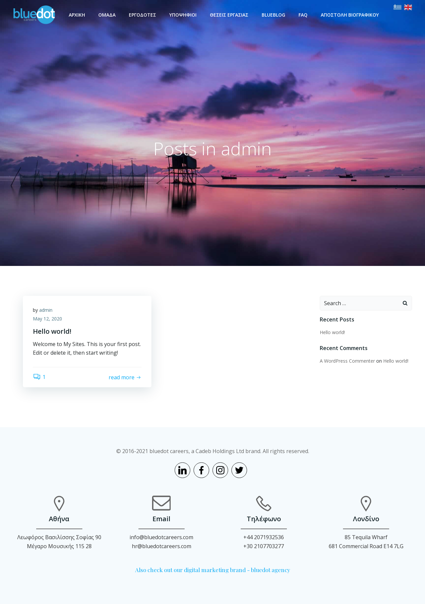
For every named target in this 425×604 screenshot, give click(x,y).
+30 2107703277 (263, 546)
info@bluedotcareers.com (161, 537)
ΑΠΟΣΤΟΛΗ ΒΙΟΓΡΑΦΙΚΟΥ (350, 15)
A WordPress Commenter (347, 361)
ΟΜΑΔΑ (107, 15)
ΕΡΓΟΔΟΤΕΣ (142, 15)
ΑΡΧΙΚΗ (77, 15)
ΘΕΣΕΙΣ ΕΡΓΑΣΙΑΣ (229, 15)
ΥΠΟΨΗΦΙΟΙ (183, 15)
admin (45, 310)
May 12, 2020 (47, 318)
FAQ (302, 15)
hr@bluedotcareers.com (161, 546)
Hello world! (332, 332)
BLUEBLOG (273, 15)
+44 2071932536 (263, 537)
